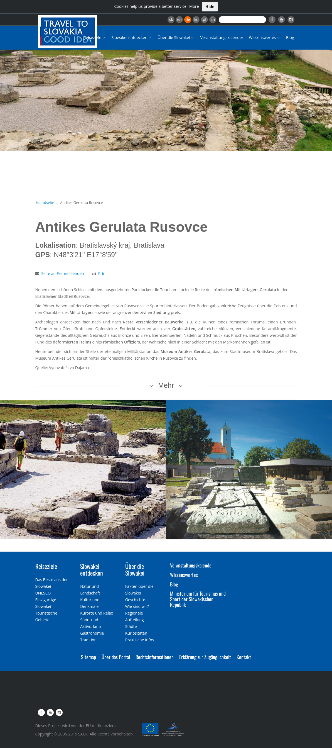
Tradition (88, 639)
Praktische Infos (139, 639)
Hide (209, 6)
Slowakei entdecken (131, 37)
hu (196, 19)
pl (204, 19)
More (194, 6)
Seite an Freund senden (62, 273)
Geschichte (135, 599)
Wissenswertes (265, 37)
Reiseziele (94, 37)
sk (171, 19)
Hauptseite (45, 202)
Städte (131, 626)
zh (213, 19)
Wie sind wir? (137, 606)
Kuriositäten (136, 633)
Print (102, 273)
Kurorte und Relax (96, 613)
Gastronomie (92, 633)
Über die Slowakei (176, 37)
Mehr (166, 385)
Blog (290, 37)
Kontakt (244, 657)
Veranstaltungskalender (221, 37)
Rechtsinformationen (155, 657)
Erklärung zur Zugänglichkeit (205, 657)
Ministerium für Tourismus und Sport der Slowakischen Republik (198, 599)
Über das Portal (116, 657)
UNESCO (43, 593)
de (188, 19)
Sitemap (88, 657)
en (179, 19)
